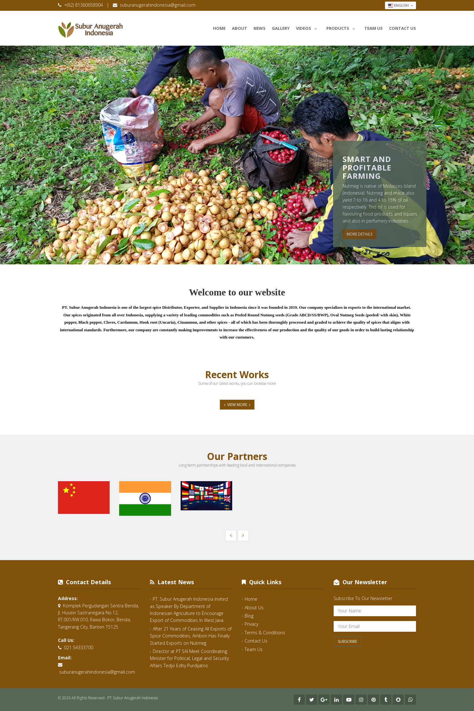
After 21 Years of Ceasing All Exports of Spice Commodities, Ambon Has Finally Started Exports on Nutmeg (191, 636)
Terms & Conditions (265, 633)
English (400, 5)
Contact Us (402, 28)
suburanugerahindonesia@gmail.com (157, 5)
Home (219, 28)
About (239, 28)
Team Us (373, 28)
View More (237, 404)
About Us (254, 607)
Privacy (251, 624)
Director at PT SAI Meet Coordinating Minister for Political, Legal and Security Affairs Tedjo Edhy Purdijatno (189, 658)
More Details (359, 234)
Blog (249, 616)
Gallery (281, 28)
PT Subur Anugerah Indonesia (132, 698)
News (259, 28)
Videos (308, 27)
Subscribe (347, 641)
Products (342, 27)
